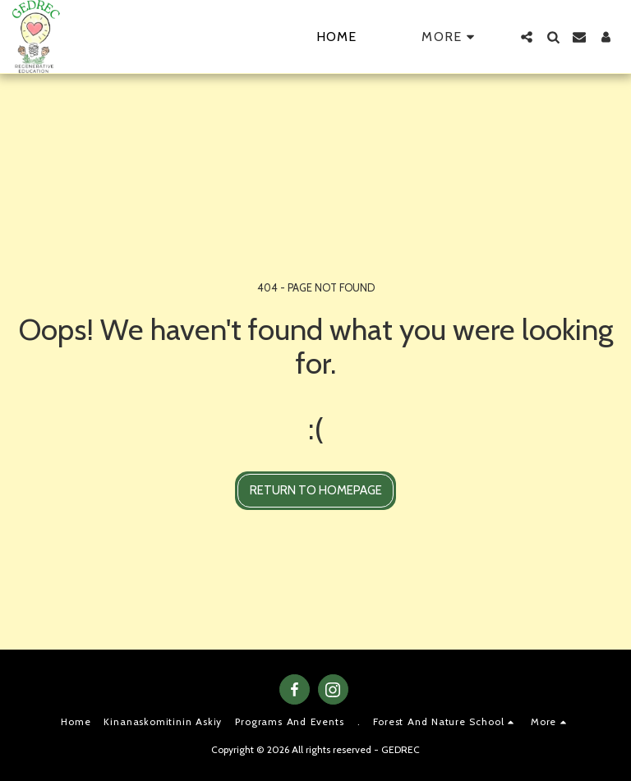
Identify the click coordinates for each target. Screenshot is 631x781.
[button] (526, 37)
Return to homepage (316, 490)
